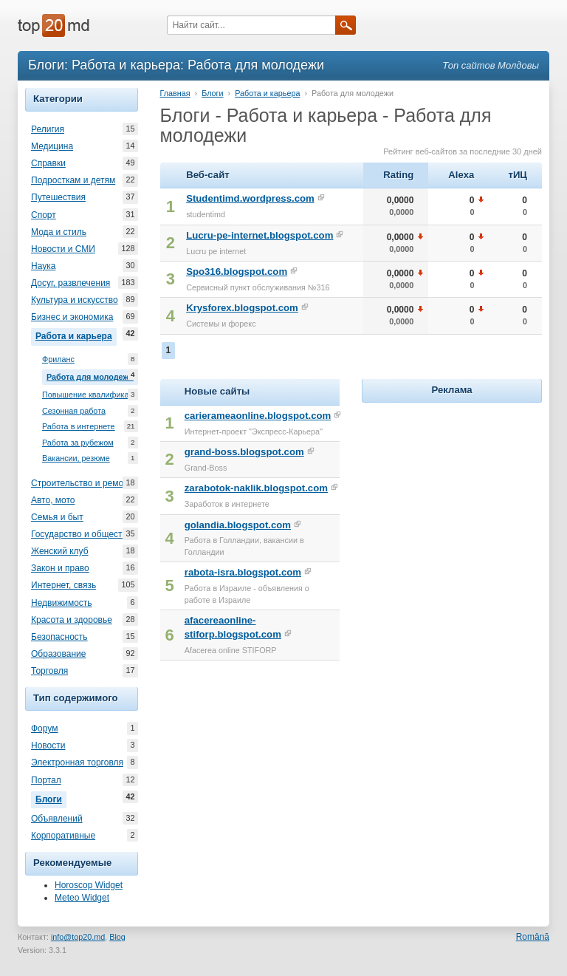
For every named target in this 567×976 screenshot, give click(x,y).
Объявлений (57, 819)
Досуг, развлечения (70, 283)
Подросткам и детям (73, 180)
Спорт (43, 215)
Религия (47, 129)
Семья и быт (57, 517)
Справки (48, 163)
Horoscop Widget (89, 885)
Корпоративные (63, 836)
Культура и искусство (74, 300)
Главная (175, 93)
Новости (48, 745)
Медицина (52, 146)
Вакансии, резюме (76, 458)
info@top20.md (78, 936)
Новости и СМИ (63, 249)
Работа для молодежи (92, 375)
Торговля (49, 671)
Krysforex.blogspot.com (242, 307)
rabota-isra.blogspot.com (243, 572)
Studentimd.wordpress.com (250, 198)
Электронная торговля (77, 762)
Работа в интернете (78, 426)
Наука (43, 266)
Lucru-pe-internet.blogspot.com (259, 235)
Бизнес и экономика (72, 317)
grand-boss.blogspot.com (244, 451)
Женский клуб (60, 551)
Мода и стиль (58, 232)
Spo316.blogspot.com (236, 271)
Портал (46, 780)
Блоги (50, 798)
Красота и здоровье (71, 620)
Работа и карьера (76, 334)
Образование (58, 654)
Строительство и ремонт (81, 483)
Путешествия (58, 197)
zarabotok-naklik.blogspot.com (256, 488)
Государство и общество (81, 534)
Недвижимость (61, 603)
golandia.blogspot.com (238, 524)
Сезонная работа (74, 411)
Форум (44, 728)
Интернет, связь (63, 585)
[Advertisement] (464, 498)
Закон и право (60, 568)
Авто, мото (53, 500)
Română (532, 937)
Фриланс (58, 359)
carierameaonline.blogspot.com (258, 415)
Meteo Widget (82, 898)
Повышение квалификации (92, 394)
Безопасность (59, 637)
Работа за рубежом (78, 442)
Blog (117, 936)
